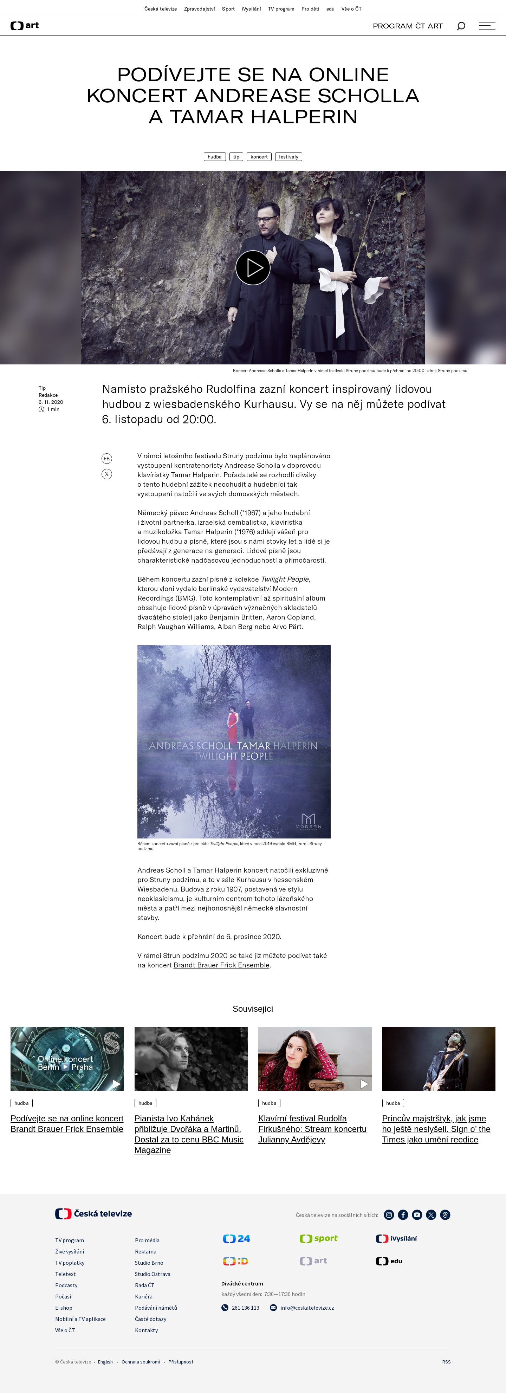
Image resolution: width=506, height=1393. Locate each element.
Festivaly (288, 157)
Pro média (147, 1240)
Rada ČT (145, 1285)
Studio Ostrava (152, 1273)
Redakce (48, 395)
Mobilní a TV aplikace (80, 1318)
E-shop (63, 1307)
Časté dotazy (150, 1318)
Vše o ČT (352, 9)
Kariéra (144, 1296)
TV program (281, 9)
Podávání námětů (156, 1307)
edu (330, 9)
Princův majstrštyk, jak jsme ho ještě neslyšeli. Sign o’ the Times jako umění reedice (436, 1129)
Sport (228, 9)
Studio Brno (149, 1262)
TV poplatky (69, 1262)
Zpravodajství (199, 9)
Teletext (65, 1273)
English (105, 1362)
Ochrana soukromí (141, 1362)
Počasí (63, 1296)
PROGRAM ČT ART (408, 25)
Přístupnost (181, 1362)
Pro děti (310, 9)
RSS (446, 1362)
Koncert (259, 157)
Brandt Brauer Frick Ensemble (222, 964)
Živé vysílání (69, 1251)
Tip (236, 157)
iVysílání (251, 9)
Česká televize (160, 9)
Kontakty (146, 1330)
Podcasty (66, 1285)
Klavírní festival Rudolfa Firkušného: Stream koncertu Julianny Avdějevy (312, 1129)
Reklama (145, 1251)
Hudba (215, 157)
